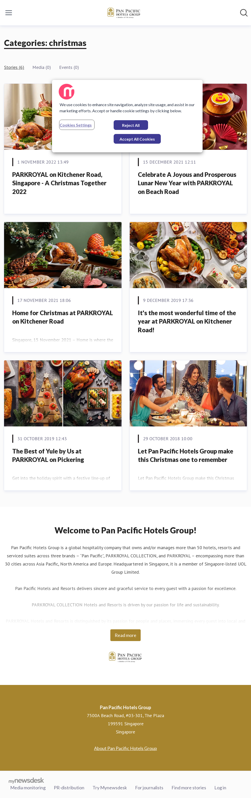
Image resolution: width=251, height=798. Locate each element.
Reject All (131, 125)
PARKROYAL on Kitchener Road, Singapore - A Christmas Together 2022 (59, 183)
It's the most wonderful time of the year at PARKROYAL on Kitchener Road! (187, 321)
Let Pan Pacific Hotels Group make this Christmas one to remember (185, 455)
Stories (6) (14, 67)
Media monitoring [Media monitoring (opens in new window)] (28, 787)
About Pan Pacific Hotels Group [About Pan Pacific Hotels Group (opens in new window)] (125, 748)
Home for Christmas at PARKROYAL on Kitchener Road (62, 317)
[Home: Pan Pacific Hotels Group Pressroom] (124, 12)
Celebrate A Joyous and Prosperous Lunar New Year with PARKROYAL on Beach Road (187, 183)
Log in (220, 787)
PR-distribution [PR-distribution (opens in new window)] (69, 787)
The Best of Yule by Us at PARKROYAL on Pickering (48, 455)
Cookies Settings (76, 124)
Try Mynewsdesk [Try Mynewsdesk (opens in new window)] (110, 787)
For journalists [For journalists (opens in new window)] (149, 787)
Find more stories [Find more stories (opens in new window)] (188, 787)
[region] (127, 116)
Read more (125, 635)
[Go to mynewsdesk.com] (26, 780)
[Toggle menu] (8, 12)
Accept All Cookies (137, 139)
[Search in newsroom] (244, 13)
